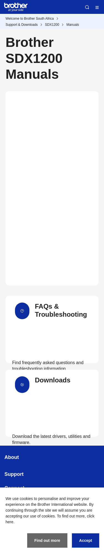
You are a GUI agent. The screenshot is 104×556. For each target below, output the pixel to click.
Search (87, 7)
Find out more (47, 540)
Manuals (72, 25)
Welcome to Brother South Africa (30, 19)
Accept (85, 540)
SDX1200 (52, 25)
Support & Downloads (22, 25)
